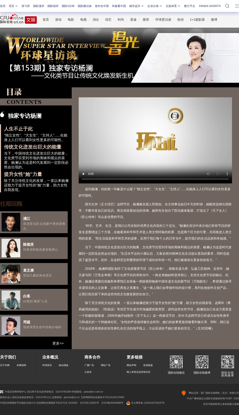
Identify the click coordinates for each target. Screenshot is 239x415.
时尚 (121, 19)
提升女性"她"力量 (23, 174)
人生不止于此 (18, 129)
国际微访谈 (85, 6)
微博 (214, 19)
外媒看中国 (119, 6)
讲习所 (26, 6)
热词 (180, 19)
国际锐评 (53, 6)
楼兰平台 (189, 6)
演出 (96, 19)
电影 (71, 19)
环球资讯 (47, 365)
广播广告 (89, 365)
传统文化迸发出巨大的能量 (32, 147)
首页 (3, 6)
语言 (13, 6)
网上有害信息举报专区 (139, 372)
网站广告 (106, 365)
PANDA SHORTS (210, 6)
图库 (146, 19)
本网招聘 (21, 365)
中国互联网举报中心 (13, 391)
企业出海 (155, 6)
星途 (133, 19)
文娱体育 (173, 6)
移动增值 (63, 365)
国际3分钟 (68, 6)
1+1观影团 (197, 19)
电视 (83, 19)
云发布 (88, 372)
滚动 (58, 19)
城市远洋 (136, 6)
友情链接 (148, 365)
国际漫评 (38, 6)
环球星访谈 (163, 19)
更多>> (58, 343)
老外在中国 (102, 6)
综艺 (108, 19)
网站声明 (131, 365)
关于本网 (5, 365)
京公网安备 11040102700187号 (145, 402)
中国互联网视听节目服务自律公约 (18, 402)
